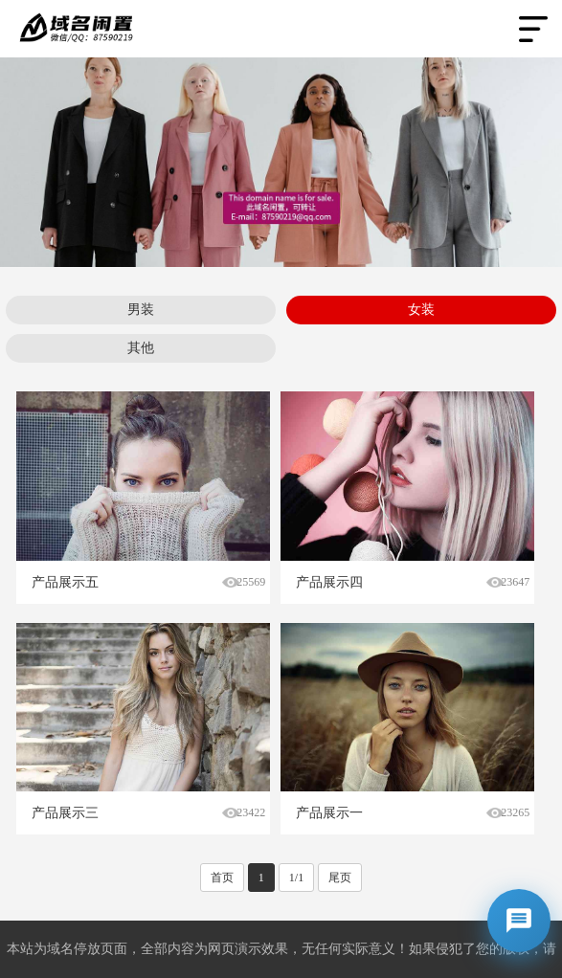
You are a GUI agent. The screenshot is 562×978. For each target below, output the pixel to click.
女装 (421, 309)
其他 (140, 348)
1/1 (296, 877)
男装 (140, 309)
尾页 (339, 877)
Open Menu (533, 28)
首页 (222, 877)
